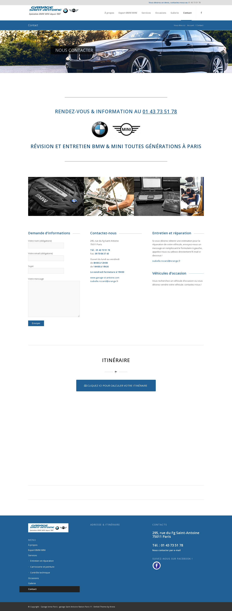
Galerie (32, 583)
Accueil (190, 25)
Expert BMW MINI (37, 550)
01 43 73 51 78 (194, 2)
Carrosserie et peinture (42, 566)
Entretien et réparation (42, 560)
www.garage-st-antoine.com (104, 277)
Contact (33, 25)
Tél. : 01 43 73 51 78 (167, 545)
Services (32, 555)
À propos (33, 544)
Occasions (33, 578)
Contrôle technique (40, 572)
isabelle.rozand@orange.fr (104, 281)
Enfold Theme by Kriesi (104, 606)
